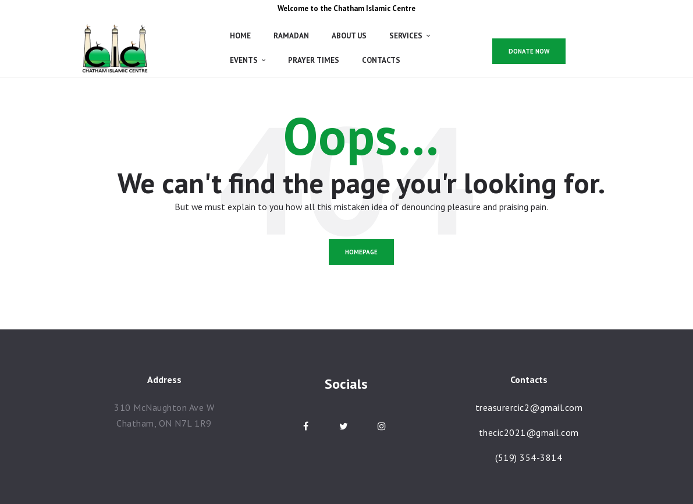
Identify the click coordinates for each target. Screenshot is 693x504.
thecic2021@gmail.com (529, 432)
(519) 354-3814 (528, 457)
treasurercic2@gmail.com (529, 407)
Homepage (361, 252)
